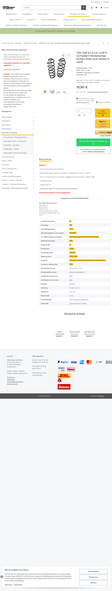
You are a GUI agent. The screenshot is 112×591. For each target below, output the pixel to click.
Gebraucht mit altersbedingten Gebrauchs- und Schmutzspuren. (87, 260)
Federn (72, 248)
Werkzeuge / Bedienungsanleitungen (15, 188)
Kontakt (106, 2)
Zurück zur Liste (8, 43)
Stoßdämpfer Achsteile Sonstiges (15, 153)
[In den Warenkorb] (40, 50)
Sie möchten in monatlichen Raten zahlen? (93, 150)
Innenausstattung (8, 157)
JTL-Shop (101, 396)
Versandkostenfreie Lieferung (97, 92)
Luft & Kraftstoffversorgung (11, 176)
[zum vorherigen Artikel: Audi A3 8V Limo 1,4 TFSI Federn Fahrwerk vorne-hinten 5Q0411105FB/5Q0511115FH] (104, 43)
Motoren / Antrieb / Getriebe (12, 180)
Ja (70, 221)
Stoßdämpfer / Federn (11, 149)
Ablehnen (93, 582)
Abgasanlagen (7, 117)
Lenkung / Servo (7, 172)
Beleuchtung (6, 125)
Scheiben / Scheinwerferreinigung (14, 184)
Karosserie (5, 165)
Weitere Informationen (96, 152)
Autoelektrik (6, 121)
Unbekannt (73, 233)
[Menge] (86, 111)
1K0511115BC (73, 256)
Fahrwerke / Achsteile (91, 72)
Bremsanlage (6, 129)
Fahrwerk (72, 252)
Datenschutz (19, 584)
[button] (91, 7)
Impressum (9, 584)
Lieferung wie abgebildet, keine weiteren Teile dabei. (84, 237)
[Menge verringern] (78, 111)
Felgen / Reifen (7, 161)
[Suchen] (52, 7)
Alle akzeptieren (93, 571)
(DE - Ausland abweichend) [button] (85, 101)
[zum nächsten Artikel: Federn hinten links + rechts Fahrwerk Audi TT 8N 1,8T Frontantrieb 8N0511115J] (108, 43)
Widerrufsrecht (12, 384)
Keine (71, 229)
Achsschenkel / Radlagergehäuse (15, 137)
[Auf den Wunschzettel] (68, 55)
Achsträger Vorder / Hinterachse (14, 141)
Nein (71, 240)
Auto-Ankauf (95, 2)
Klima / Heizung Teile (9, 169)
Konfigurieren (92, 577)
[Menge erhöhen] (84, 115)
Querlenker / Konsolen (11, 145)
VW (71, 225)
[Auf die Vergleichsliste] (63, 55)
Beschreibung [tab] (45, 159)
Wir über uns (101, 25)
